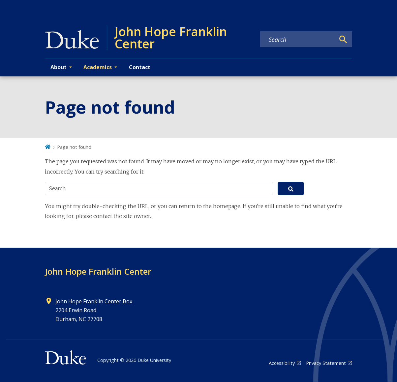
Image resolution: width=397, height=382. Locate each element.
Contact (139, 67)
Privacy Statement (326, 363)
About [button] (58, 67)
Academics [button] (97, 67)
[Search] (343, 39)
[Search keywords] (297, 39)
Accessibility (282, 363)
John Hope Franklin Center (98, 271)
